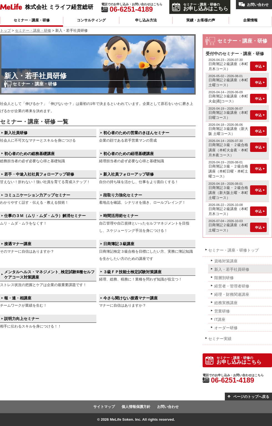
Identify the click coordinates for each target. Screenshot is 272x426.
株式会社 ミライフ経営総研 (59, 7)
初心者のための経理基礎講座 (128, 153)
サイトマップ (104, 407)
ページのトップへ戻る (251, 397)
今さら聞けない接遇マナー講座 (130, 298)
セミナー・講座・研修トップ (233, 250)
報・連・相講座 (17, 298)
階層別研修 (224, 277)
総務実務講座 (226, 303)
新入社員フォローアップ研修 (128, 174)
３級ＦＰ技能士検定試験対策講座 (132, 272)
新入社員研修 (15, 132)
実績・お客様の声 (200, 20)
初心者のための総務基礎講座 (29, 153)
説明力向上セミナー (21, 318)
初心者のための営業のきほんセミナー (136, 132)
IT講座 (219, 319)
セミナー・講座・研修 (32, 20)
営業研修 (222, 311)
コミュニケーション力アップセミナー (37, 195)
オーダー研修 (226, 328)
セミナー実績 (219, 338)
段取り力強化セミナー (122, 195)
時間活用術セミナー (120, 215)
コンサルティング (91, 20)
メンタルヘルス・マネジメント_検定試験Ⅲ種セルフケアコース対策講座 (49, 275)
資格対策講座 (226, 261)
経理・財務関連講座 (231, 294)
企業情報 (250, 20)
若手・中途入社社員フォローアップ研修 (39, 174)
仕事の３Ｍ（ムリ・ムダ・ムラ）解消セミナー (45, 215)
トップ (5, 30)
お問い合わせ (258, 5)
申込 (258, 66)
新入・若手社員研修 (231, 269)
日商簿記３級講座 (118, 244)
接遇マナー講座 (17, 244)
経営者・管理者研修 (231, 286)
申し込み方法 (146, 20)
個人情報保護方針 (136, 407)
